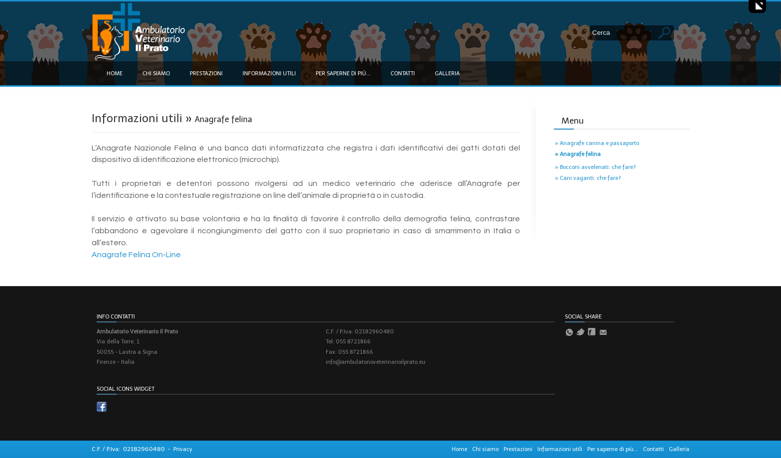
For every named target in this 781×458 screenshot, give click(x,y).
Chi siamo (156, 73)
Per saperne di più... (343, 73)
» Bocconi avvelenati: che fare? (595, 167)
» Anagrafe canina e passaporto (597, 143)
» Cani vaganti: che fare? (588, 178)
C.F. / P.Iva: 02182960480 (128, 449)
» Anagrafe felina (578, 154)
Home (115, 73)
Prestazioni (206, 73)
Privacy (182, 449)
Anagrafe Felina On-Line (136, 255)
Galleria (447, 73)
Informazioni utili (269, 73)
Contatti (402, 73)
